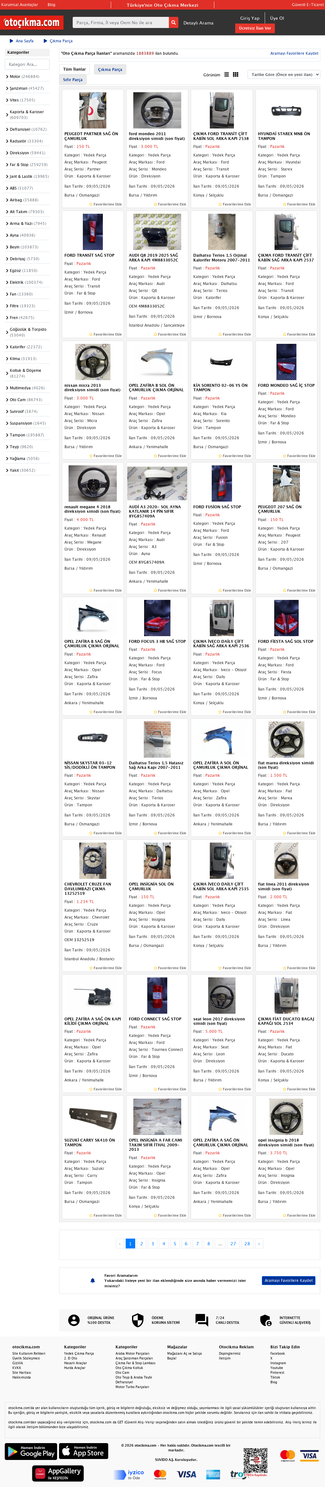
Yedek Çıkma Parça (79, 1353)
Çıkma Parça (58, 40)
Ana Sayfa (22, 40)
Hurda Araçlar (74, 1368)
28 (247, 1243)
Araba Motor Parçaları (132, 1353)
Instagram (278, 1363)
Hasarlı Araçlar (75, 1363)
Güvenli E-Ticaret (308, 4)
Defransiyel (124, 1382)
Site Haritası (21, 1372)
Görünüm (211, 75)
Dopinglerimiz (230, 1353)
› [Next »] (259, 1243)
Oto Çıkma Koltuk (129, 1368)
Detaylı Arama (198, 22)
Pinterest (277, 1372)
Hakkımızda (21, 1377)
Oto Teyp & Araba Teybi (134, 1377)
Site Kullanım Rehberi (28, 1353)
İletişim (224, 1358)
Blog (51, 4)
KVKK (16, 1368)
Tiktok (275, 1377)
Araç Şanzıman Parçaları (134, 1358)
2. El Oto (70, 1358)
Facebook (277, 1353)
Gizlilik (17, 1363)
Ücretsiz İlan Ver (255, 28)
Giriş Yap (250, 18)
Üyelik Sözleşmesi (26, 1358)
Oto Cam (122, 1372)
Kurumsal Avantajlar (19, 4)
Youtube (276, 1368)
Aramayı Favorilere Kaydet (293, 53)
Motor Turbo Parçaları (132, 1387)
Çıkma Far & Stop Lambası (136, 1363)
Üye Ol (277, 18)
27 (233, 1243)
